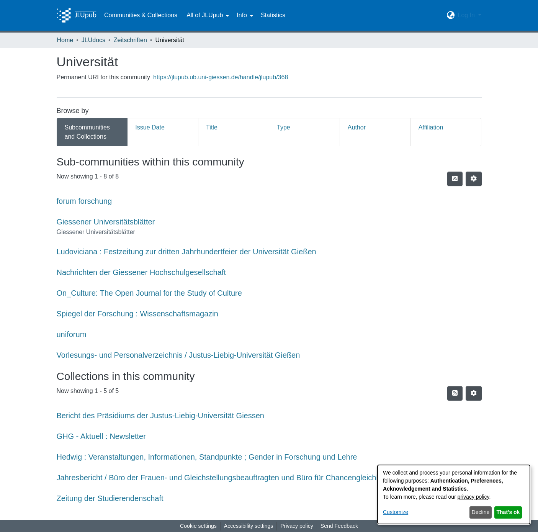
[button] (450, 15)
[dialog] (453, 494)
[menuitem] (207, 15)
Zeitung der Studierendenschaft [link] (110, 498)
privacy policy (473, 497)
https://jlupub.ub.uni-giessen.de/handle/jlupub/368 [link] (220, 77)
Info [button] (242, 15)
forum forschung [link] (84, 201)
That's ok (508, 512)
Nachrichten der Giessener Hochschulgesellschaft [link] (141, 272)
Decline (481, 512)
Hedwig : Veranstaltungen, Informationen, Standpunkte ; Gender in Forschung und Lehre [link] (207, 457)
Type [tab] (283, 127)
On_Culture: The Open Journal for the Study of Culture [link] (149, 293)
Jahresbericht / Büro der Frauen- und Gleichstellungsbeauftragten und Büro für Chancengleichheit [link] (223, 477)
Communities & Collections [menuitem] (140, 15)
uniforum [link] (72, 334)
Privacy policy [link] (296, 526)
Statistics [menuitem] (273, 15)
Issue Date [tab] (149, 127)
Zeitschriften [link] (130, 40)
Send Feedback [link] (339, 526)
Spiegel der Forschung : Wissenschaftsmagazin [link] (137, 313)
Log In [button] (467, 15)
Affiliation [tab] (431, 127)
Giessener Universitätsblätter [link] (106, 222)
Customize (395, 512)
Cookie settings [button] (198, 526)
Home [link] (65, 40)
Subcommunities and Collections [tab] (87, 132)
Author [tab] (357, 127)
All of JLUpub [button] (204, 15)
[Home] (76, 15)
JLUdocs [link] (93, 40)
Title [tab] (211, 127)
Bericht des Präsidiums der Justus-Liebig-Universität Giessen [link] (160, 415)
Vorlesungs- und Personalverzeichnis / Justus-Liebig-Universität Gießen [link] (178, 355)
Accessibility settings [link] (248, 526)
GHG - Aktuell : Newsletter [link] (101, 436)
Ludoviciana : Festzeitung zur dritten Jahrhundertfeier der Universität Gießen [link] (186, 251)
